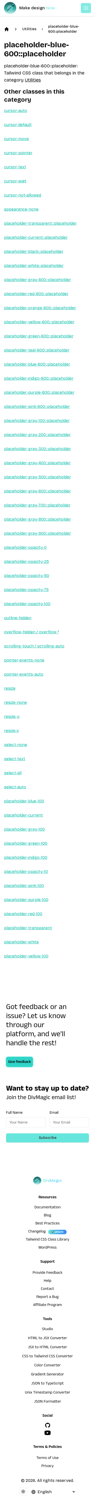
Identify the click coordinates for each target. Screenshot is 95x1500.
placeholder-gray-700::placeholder (37, 505)
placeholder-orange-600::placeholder (40, 307)
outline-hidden (17, 618)
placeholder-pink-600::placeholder (37, 406)
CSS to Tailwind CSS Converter (47, 1357)
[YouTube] (47, 1432)
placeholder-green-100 (25, 843)
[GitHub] (48, 1425)
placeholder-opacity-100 (27, 603)
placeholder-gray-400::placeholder (37, 462)
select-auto (15, 787)
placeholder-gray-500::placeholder (37, 477)
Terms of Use (47, 1458)
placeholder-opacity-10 (26, 871)
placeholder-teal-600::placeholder (36, 350)
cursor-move (16, 138)
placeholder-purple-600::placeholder (39, 392)
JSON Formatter (47, 1402)
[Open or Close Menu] (86, 8)
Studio (47, 1330)
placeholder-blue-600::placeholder (63, 29)
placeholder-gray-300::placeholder (37, 448)
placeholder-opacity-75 (26, 589)
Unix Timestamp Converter (47, 1393)
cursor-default (18, 124)
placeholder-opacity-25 (26, 561)
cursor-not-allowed (22, 195)
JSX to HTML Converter (47, 1348)
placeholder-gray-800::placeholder (37, 519)
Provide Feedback (47, 1273)
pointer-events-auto (23, 674)
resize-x (11, 730)
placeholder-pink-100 (24, 885)
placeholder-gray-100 (24, 829)
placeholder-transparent (28, 928)
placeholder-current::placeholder (36, 237)
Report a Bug (47, 1297)
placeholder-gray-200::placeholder (37, 434)
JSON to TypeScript (47, 1384)
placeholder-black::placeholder (33, 251)
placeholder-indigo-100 (25, 857)
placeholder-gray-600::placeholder (37, 279)
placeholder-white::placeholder (34, 265)
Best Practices (47, 1224)
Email (54, 1112)
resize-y (11, 716)
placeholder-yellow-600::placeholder (39, 322)
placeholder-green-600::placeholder (38, 336)
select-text (14, 758)
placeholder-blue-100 (24, 801)
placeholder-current (23, 815)
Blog (47, 1216)
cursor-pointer (18, 152)
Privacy (47, 1467)
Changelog (37, 1232)
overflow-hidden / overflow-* (31, 632)
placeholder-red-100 (23, 913)
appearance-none (21, 209)
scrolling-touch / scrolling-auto (34, 646)
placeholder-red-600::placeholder (36, 293)
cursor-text (15, 167)
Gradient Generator (47, 1375)
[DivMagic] (34, 8)
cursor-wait (15, 181)
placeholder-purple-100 (26, 899)
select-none (15, 744)
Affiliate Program (47, 1305)
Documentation (47, 1208)
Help (47, 1281)
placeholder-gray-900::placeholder (37, 533)
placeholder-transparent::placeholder (40, 223)
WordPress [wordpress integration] (48, 1248)
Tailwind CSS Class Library (47, 1240)
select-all (13, 773)
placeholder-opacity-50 (26, 575)
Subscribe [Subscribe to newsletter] (47, 1138)
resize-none (15, 702)
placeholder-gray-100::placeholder (37, 420)
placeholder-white (21, 942)
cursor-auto (15, 110)
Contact (47, 1289)
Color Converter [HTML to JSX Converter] (47, 1366)
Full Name (14, 1112)
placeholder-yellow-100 (26, 956)
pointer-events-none (24, 660)
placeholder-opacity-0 (25, 547)
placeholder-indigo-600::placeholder (38, 378)
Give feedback (19, 1062)
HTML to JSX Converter (47, 1339)
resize (9, 688)
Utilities (29, 29)
